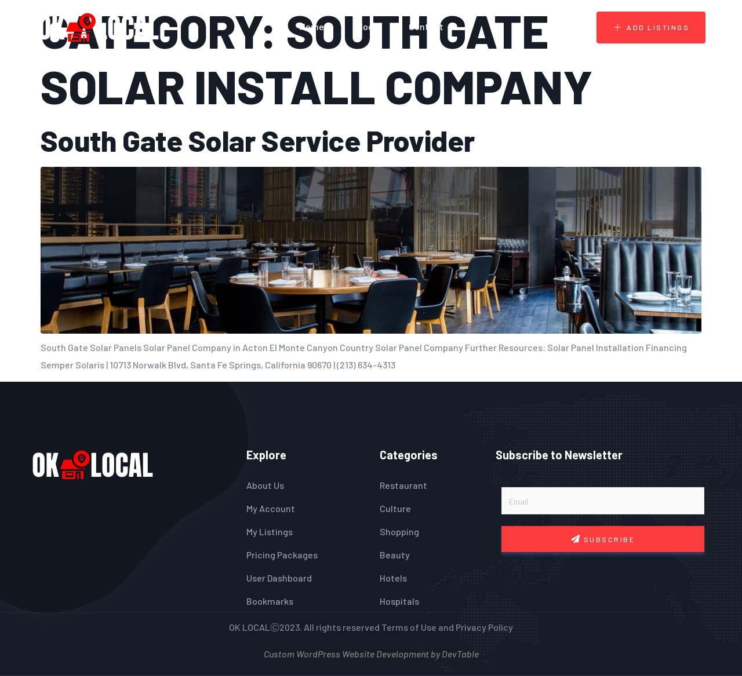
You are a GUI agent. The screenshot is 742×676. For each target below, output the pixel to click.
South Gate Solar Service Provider (258, 140)
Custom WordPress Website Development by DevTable (371, 652)
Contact (426, 26)
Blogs (366, 26)
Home (312, 26)
